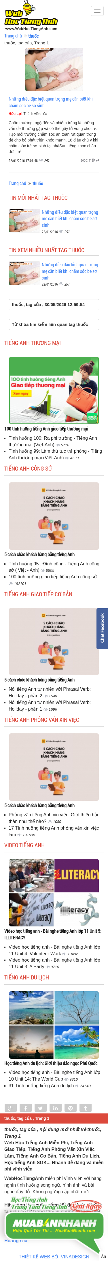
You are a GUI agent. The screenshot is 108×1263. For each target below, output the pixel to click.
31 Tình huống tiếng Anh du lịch (42, 1085)
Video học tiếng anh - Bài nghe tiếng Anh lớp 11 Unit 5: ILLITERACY (52, 934)
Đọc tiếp (90, 160)
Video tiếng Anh (24, 845)
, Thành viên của (28, 114)
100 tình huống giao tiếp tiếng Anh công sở (53, 576)
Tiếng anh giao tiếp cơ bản (38, 594)
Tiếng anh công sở (28, 468)
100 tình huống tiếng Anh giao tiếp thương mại (46, 429)
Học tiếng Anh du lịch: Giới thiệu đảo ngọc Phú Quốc (50, 1063)
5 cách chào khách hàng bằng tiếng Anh (39, 554)
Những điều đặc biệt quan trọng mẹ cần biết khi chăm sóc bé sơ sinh (70, 218)
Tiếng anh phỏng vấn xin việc (41, 719)
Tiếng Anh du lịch (26, 977)
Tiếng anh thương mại (32, 342)
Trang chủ (13, 36)
